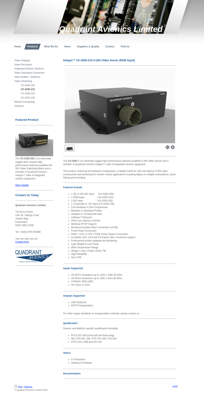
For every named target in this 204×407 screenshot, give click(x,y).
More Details (22, 185)
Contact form (22, 241)
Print (18, 387)
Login (175, 386)
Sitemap (28, 387)
